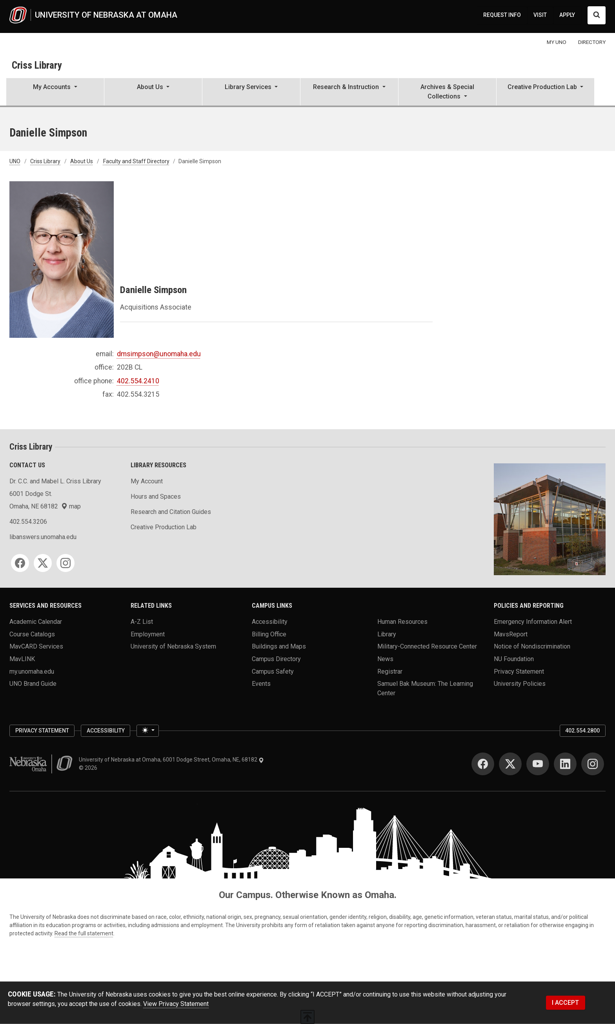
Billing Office (269, 634)
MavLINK (22, 659)
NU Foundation (514, 659)
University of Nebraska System (173, 646)
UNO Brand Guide (32, 683)
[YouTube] (537, 764)
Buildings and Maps (279, 646)
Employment (148, 634)
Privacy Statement (519, 671)
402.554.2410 (138, 381)
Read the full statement (84, 933)
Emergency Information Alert (533, 621)
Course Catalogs (32, 634)
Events (261, 683)
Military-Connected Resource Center (427, 646)
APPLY (567, 15)
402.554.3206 (28, 521)
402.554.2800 (582, 730)
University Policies (520, 683)
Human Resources (402, 621)
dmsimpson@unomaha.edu (159, 354)
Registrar (389, 671)
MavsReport (511, 634)
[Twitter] (43, 563)
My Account (147, 481)
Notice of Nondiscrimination (532, 646)
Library (386, 634)
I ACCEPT (565, 1002)
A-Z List (142, 621)
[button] (55, 92)
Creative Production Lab (164, 527)
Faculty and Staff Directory (136, 161)
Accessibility (269, 621)
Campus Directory (276, 659)
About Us (81, 161)
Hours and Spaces (156, 496)
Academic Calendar (35, 621)
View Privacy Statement (176, 1004)
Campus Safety (273, 671)
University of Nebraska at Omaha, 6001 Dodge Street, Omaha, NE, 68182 (171, 759)
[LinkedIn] (565, 764)
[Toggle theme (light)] (147, 731)
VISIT (540, 15)
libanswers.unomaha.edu (42, 537)
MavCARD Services (36, 646)
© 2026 (89, 768)
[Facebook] (20, 563)
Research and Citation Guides (171, 512)
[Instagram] (65, 563)
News (385, 659)
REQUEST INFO (502, 15)
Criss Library (37, 65)
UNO (14, 161)
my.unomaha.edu (31, 671)
